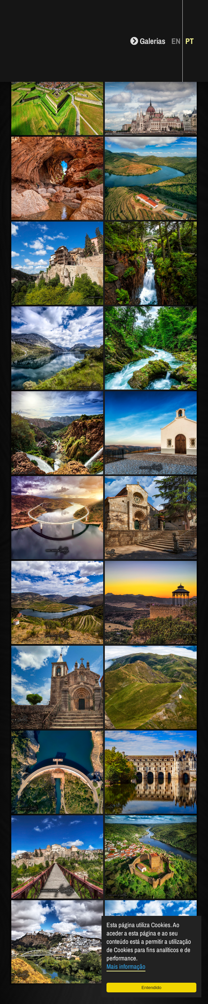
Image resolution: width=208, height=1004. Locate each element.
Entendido (151, 987)
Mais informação (125, 966)
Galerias (147, 41)
